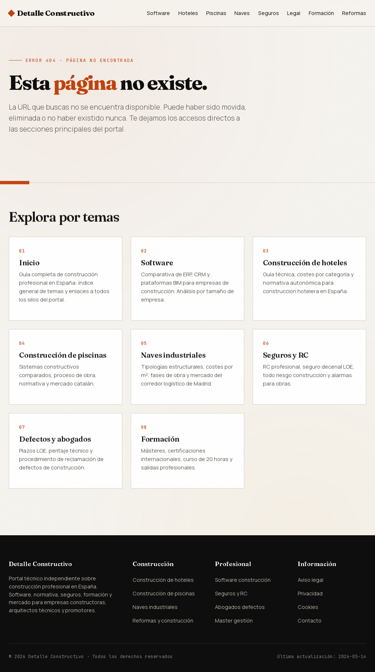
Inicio (29, 263)
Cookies (308, 606)
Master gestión (234, 620)
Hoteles (188, 13)
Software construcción (243, 579)
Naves (242, 13)
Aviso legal (310, 579)
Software (158, 13)
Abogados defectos (240, 606)
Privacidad (310, 593)
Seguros (268, 13)
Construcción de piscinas (63, 355)
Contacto (310, 620)
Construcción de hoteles (305, 263)
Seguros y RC (285, 355)
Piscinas (216, 13)
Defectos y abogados (55, 439)
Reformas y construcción (163, 620)
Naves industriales (173, 355)
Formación (321, 13)
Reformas (354, 13)
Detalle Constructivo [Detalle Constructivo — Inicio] (56, 13)
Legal (293, 13)
